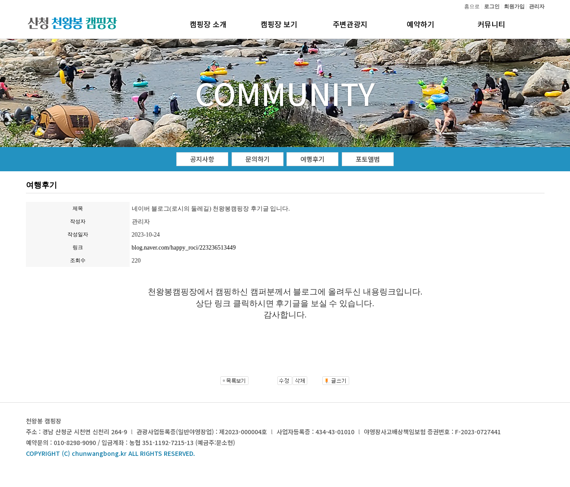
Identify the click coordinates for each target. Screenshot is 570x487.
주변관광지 (350, 24)
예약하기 (420, 24)
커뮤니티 (491, 24)
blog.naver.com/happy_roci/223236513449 (184, 247)
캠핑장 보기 (279, 24)
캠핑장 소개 (208, 24)
